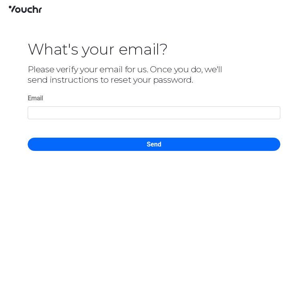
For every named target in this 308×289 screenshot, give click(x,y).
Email (35, 98)
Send (154, 144)
